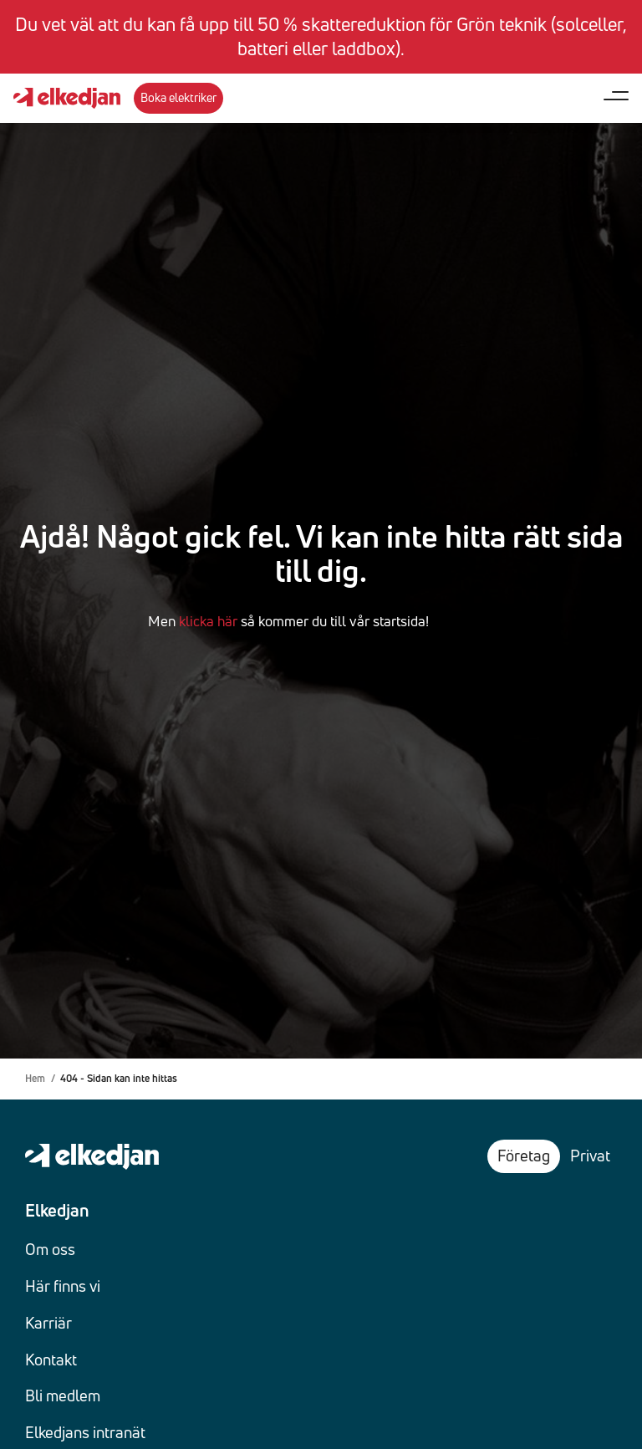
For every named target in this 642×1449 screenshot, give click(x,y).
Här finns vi (62, 1286)
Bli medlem (62, 1395)
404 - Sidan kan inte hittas (118, 1078)
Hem (35, 1078)
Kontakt (51, 1359)
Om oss (50, 1249)
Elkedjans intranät (85, 1432)
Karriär (48, 1323)
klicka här (208, 620)
